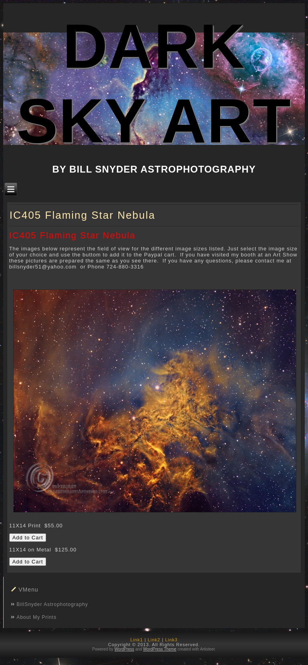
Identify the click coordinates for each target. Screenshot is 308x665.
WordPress (124, 649)
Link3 (171, 639)
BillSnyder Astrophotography (52, 604)
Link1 (136, 639)
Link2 (154, 639)
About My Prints (36, 617)
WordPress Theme (159, 649)
